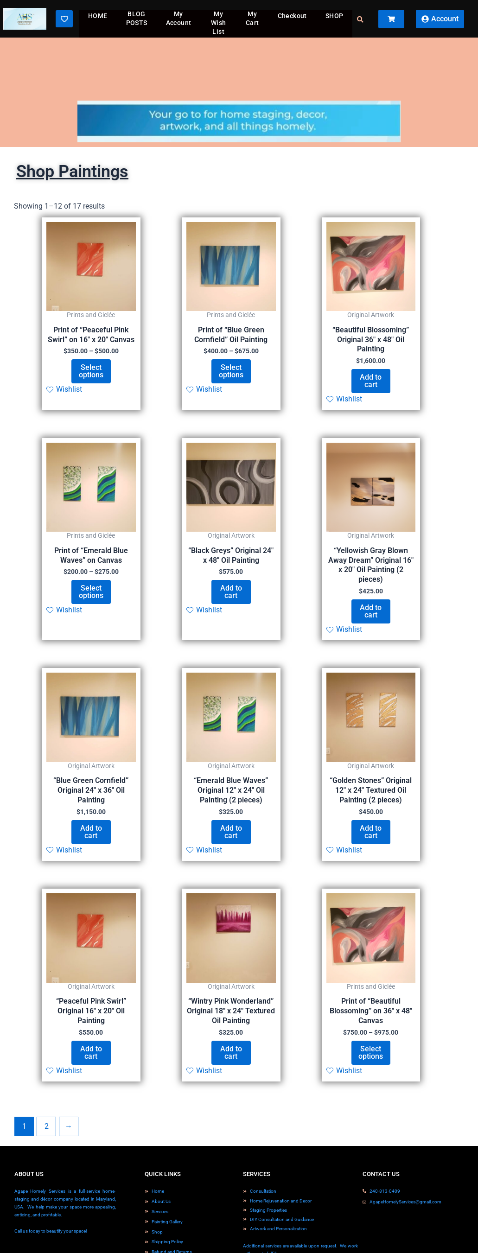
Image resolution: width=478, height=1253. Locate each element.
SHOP (334, 15)
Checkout (292, 15)
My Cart (252, 18)
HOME (98, 15)
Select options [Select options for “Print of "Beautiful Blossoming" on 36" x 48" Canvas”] (370, 1052)
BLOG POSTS (136, 18)
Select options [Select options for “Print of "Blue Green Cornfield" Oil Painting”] (231, 371)
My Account (178, 18)
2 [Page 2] (47, 1126)
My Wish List (218, 22)
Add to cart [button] (371, 381)
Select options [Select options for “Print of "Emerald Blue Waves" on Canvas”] (91, 592)
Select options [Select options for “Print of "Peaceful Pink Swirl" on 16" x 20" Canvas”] (91, 371)
